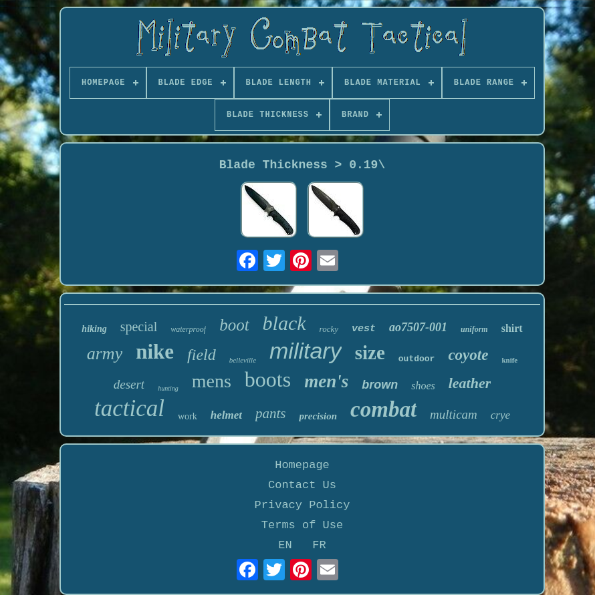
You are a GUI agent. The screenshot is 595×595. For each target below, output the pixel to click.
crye (500, 415)
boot (234, 325)
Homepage (302, 465)
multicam (453, 414)
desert (129, 384)
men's (326, 381)
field (201, 354)
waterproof (188, 329)
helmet (226, 415)
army (104, 353)
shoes (423, 385)
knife (509, 360)
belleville (242, 360)
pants (270, 413)
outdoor (416, 359)
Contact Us (302, 485)
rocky (329, 329)
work (187, 416)
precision (318, 416)
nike (155, 351)
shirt (512, 328)
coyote (468, 355)
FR (319, 545)
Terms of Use (302, 525)
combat (383, 409)
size (370, 352)
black (284, 323)
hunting (168, 388)
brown (380, 384)
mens (211, 381)
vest (364, 329)
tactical (129, 408)
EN (284, 545)
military (305, 350)
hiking (94, 329)
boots (268, 379)
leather (470, 383)
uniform (474, 329)
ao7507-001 (418, 327)
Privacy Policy (302, 505)
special (139, 326)
